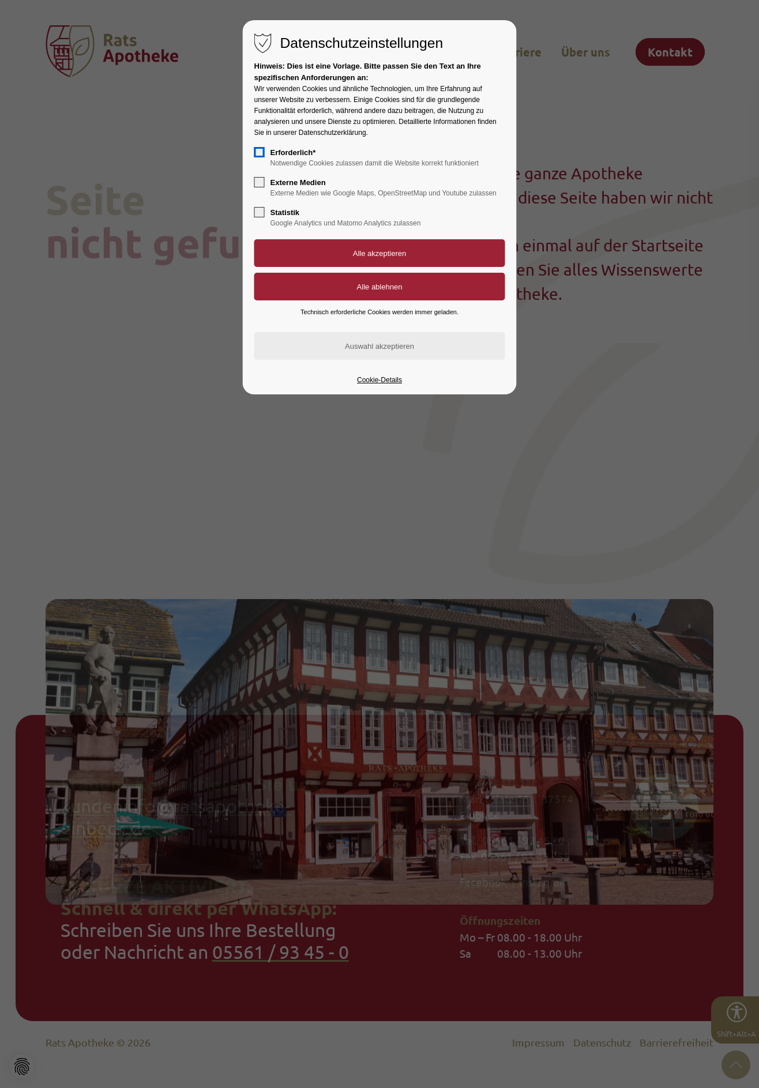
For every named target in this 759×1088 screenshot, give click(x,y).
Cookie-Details (379, 380)
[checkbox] (259, 152)
